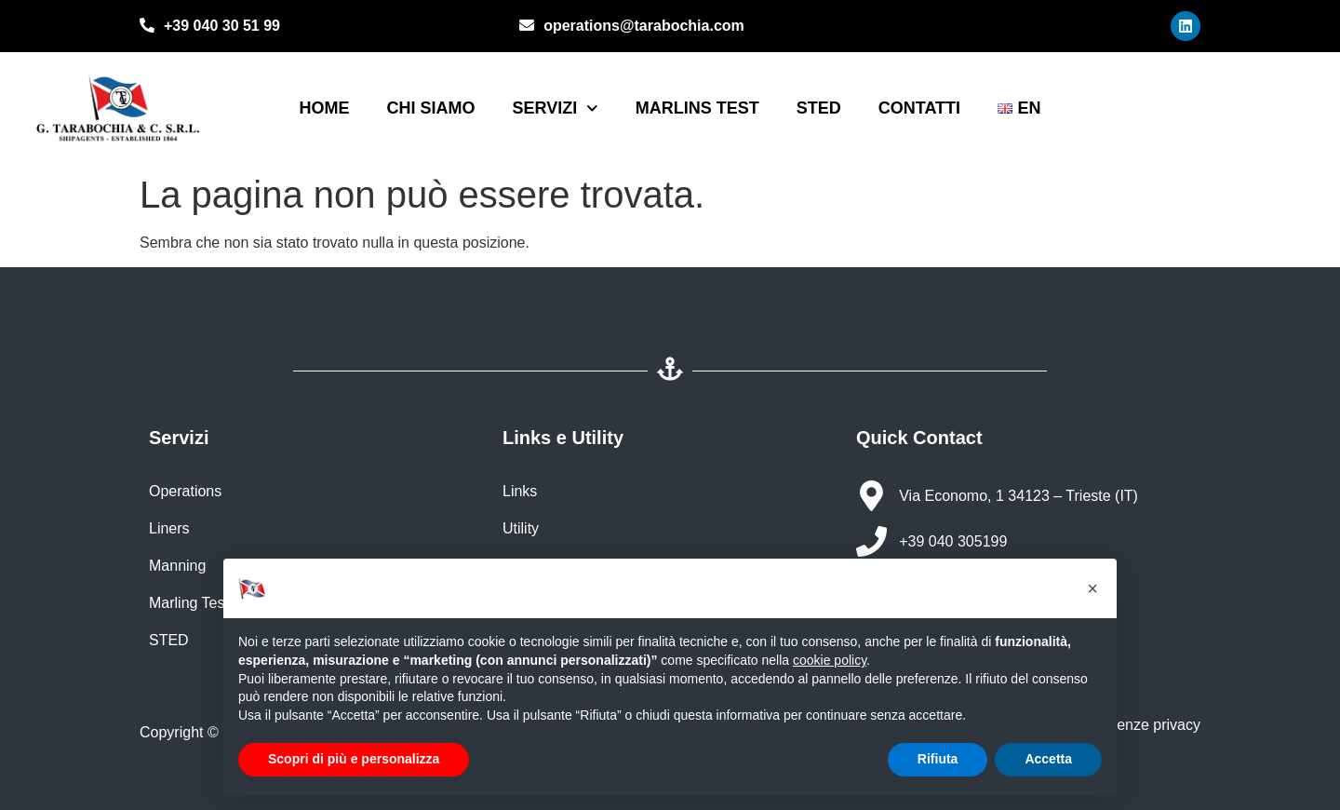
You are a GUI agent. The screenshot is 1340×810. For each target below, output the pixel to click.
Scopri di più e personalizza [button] (353, 758)
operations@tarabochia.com (643, 26)
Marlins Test (697, 108)
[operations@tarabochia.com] (526, 26)
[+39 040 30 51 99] (147, 26)
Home (324, 108)
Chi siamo (430, 108)
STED (819, 108)
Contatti (919, 108)
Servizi (554, 108)
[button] (1092, 588)
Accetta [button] (1048, 758)
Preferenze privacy (1136, 725)
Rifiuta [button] (938, 758)
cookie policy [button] (829, 660)
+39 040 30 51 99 (222, 26)
